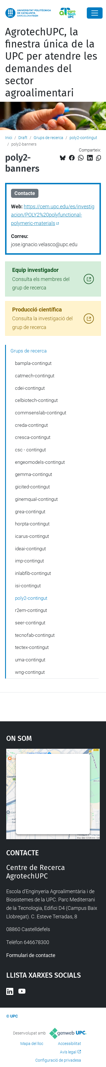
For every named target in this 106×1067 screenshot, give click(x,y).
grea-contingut (30, 511)
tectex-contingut (32, 647)
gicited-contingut (32, 487)
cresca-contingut (32, 437)
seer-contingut (30, 623)
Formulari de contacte (30, 955)
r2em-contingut (31, 610)
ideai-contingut (30, 548)
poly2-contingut (83, 137)
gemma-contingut (33, 474)
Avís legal (68, 1052)
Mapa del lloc (31, 1043)
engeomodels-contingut (40, 462)
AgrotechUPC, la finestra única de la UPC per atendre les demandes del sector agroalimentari (51, 62)
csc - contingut (30, 450)
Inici (8, 137)
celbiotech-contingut (36, 400)
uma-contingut (30, 660)
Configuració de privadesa (58, 1060)
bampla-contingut (33, 363)
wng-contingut (30, 672)
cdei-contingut (30, 388)
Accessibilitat (69, 1043)
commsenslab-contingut (40, 412)
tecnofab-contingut (35, 635)
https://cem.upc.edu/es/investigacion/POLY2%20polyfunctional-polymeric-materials (52, 215)
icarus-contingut (32, 536)
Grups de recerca (48, 137)
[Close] (95, 13)
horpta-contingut (32, 524)
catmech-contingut (34, 375)
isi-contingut (28, 585)
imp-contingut (29, 561)
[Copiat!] (98, 158)
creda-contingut (31, 425)
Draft (22, 137)
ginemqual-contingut (36, 499)
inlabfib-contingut (33, 573)
